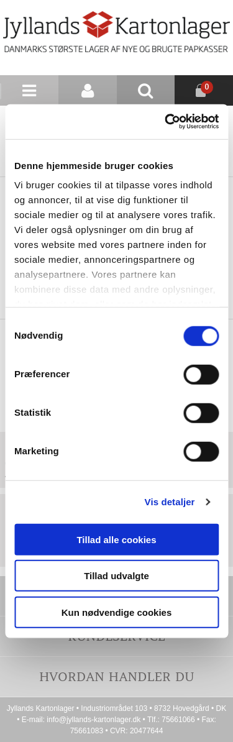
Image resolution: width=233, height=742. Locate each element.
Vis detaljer (170, 502)
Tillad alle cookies (116, 539)
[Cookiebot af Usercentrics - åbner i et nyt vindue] (166, 122)
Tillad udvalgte (116, 575)
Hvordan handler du (116, 676)
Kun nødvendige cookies (117, 612)
